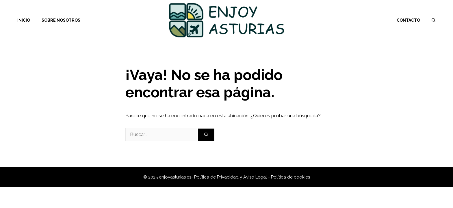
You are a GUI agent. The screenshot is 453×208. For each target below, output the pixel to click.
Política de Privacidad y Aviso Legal (231, 177)
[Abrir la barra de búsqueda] (433, 20)
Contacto (408, 20)
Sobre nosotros (61, 20)
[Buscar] (206, 135)
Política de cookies (290, 177)
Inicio (23, 20)
